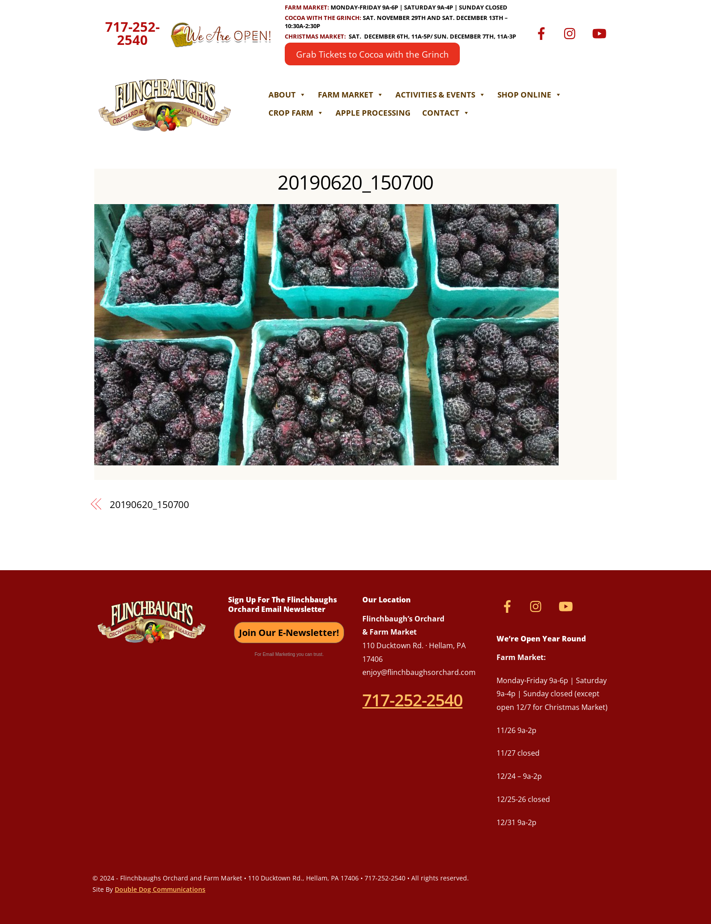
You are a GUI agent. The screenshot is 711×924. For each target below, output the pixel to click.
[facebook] (543, 32)
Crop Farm (296, 113)
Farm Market (351, 94)
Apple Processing (373, 113)
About (287, 94)
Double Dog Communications (160, 889)
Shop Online (529, 94)
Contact (446, 113)
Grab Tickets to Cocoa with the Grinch (372, 54)
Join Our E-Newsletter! (289, 632)
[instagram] (572, 32)
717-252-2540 (132, 33)
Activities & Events (440, 94)
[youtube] (601, 32)
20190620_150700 (355, 182)
